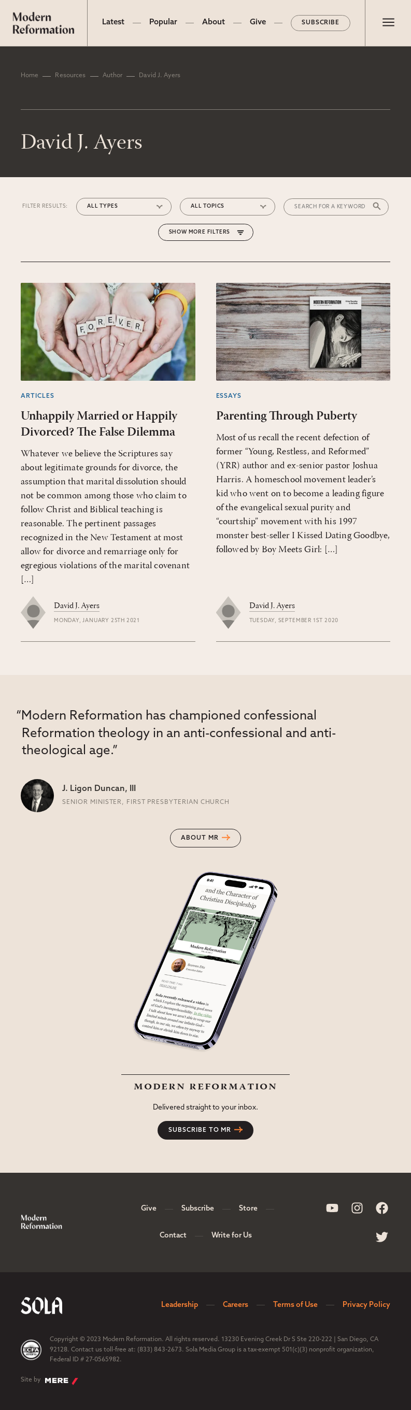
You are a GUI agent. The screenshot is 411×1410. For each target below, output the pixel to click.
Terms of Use (295, 1305)
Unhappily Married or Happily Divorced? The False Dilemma (99, 424)
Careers (235, 1305)
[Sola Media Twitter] (382, 1237)
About (213, 22)
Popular (163, 22)
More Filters (210, 232)
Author (113, 76)
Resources (70, 76)
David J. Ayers (77, 606)
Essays (229, 396)
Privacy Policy (366, 1305)
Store (248, 1209)
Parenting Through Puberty (286, 416)
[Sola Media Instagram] (357, 1208)
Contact (173, 1236)
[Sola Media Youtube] (332, 1208)
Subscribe (321, 23)
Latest (113, 22)
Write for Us (231, 1236)
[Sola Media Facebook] (382, 1208)
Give (258, 22)
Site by (49, 1381)
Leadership (179, 1305)
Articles (37, 396)
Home (29, 76)
